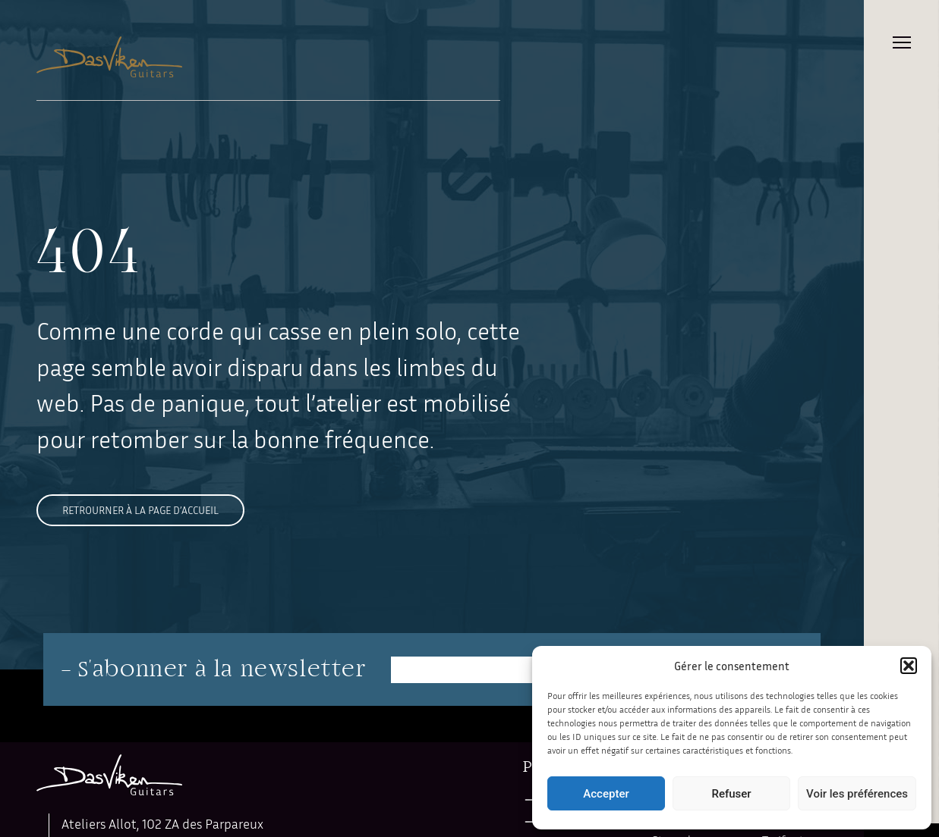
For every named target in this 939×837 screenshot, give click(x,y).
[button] (908, 665)
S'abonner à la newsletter (222, 669)
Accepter (606, 794)
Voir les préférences (857, 794)
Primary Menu (902, 42)
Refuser (731, 794)
